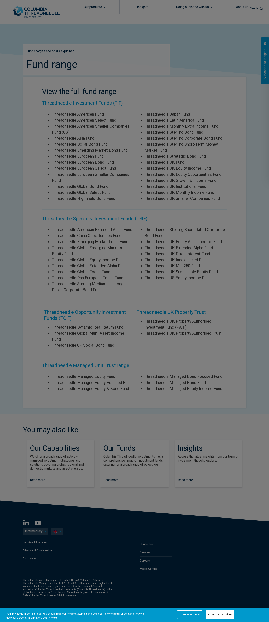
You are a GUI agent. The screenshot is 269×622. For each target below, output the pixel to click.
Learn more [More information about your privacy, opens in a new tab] (50, 617)
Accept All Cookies (220, 614)
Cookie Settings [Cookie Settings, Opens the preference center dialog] (190, 614)
